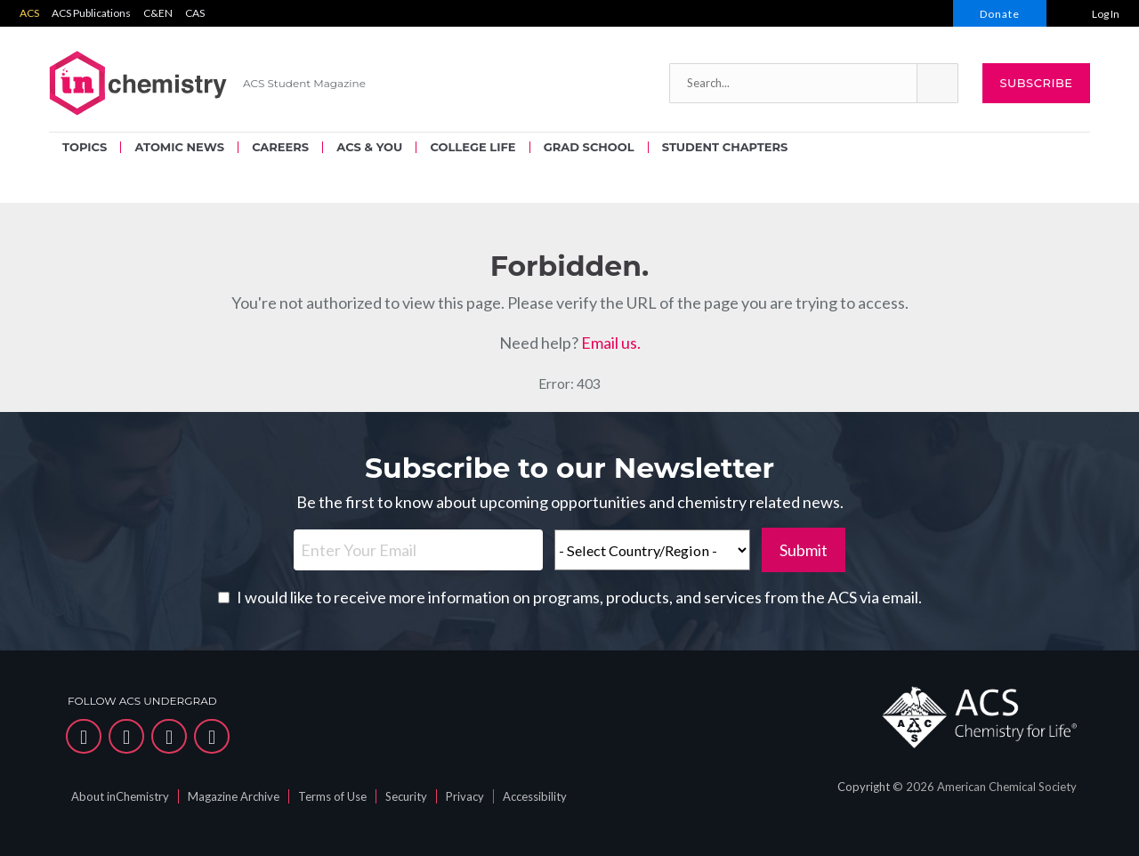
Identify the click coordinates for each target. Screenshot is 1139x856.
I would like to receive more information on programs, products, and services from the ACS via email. (579, 597)
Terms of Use (332, 796)
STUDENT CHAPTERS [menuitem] (725, 147)
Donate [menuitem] (1000, 13)
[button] (937, 83)
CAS (195, 13)
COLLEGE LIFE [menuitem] (472, 147)
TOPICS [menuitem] (84, 147)
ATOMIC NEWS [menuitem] (178, 147)
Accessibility (535, 796)
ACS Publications (91, 13)
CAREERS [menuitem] (280, 147)
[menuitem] (1092, 13)
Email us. (611, 342)
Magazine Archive (233, 796)
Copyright (863, 786)
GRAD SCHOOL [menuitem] (589, 147)
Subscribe (1035, 83)
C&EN (158, 13)
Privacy (465, 796)
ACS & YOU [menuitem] (369, 147)
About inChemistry (120, 796)
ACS (29, 13)
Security (406, 796)
